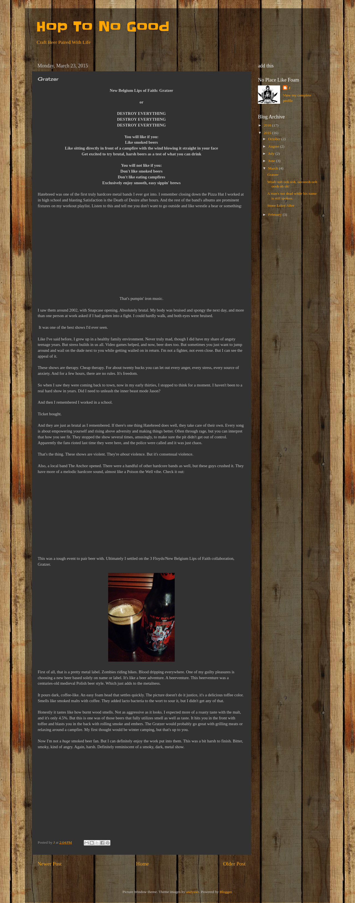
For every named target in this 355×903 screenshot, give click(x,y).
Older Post (234, 864)
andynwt (192, 892)
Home (142, 864)
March (273, 168)
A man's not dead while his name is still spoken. (292, 195)
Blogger (226, 892)
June (272, 161)
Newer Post (49, 864)
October (274, 139)
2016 (268, 125)
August (274, 146)
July (271, 153)
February (275, 215)
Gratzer (272, 175)
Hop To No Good (102, 26)
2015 (268, 133)
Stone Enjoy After (281, 205)
